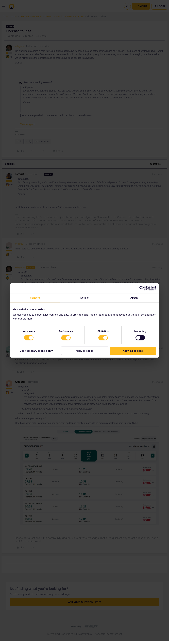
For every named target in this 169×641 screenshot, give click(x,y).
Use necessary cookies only (36, 351)
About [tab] (134, 297)
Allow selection (84, 351)
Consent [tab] (35, 297)
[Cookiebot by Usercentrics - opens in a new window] (141, 288)
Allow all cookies (133, 351)
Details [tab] (84, 297)
